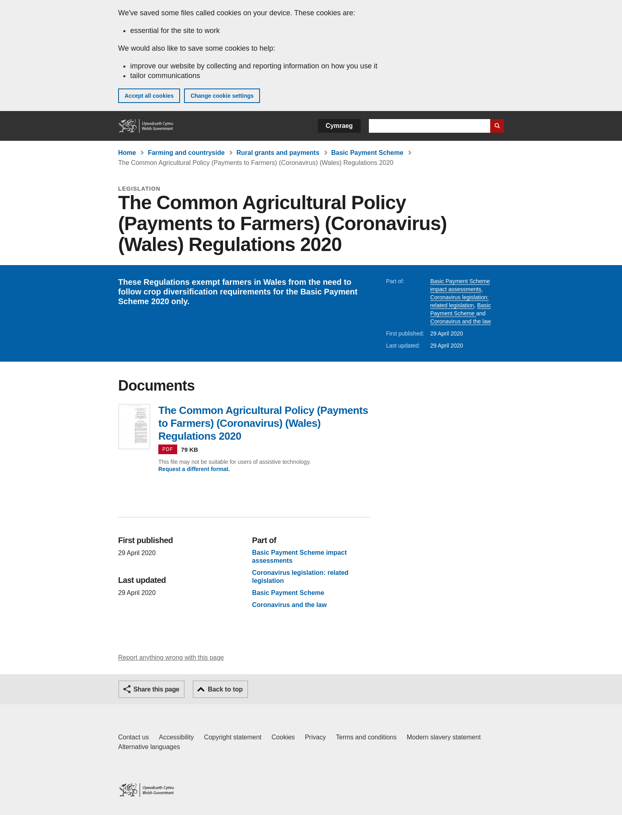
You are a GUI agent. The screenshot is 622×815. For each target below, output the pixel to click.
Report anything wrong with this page (171, 657)
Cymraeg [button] (339, 125)
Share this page (156, 689)
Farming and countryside (186, 152)
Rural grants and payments (278, 152)
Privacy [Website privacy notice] (315, 737)
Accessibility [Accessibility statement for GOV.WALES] (176, 737)
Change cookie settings (222, 96)
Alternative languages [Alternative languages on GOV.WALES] (149, 746)
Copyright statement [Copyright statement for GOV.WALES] (233, 737)
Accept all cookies (149, 96)
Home (127, 152)
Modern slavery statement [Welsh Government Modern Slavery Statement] (444, 737)
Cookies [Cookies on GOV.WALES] (283, 737)
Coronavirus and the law (460, 321)
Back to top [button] (225, 689)
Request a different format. (194, 469)
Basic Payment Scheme (367, 152)
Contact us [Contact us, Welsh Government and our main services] (133, 737)
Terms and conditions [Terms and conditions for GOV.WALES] (366, 737)
